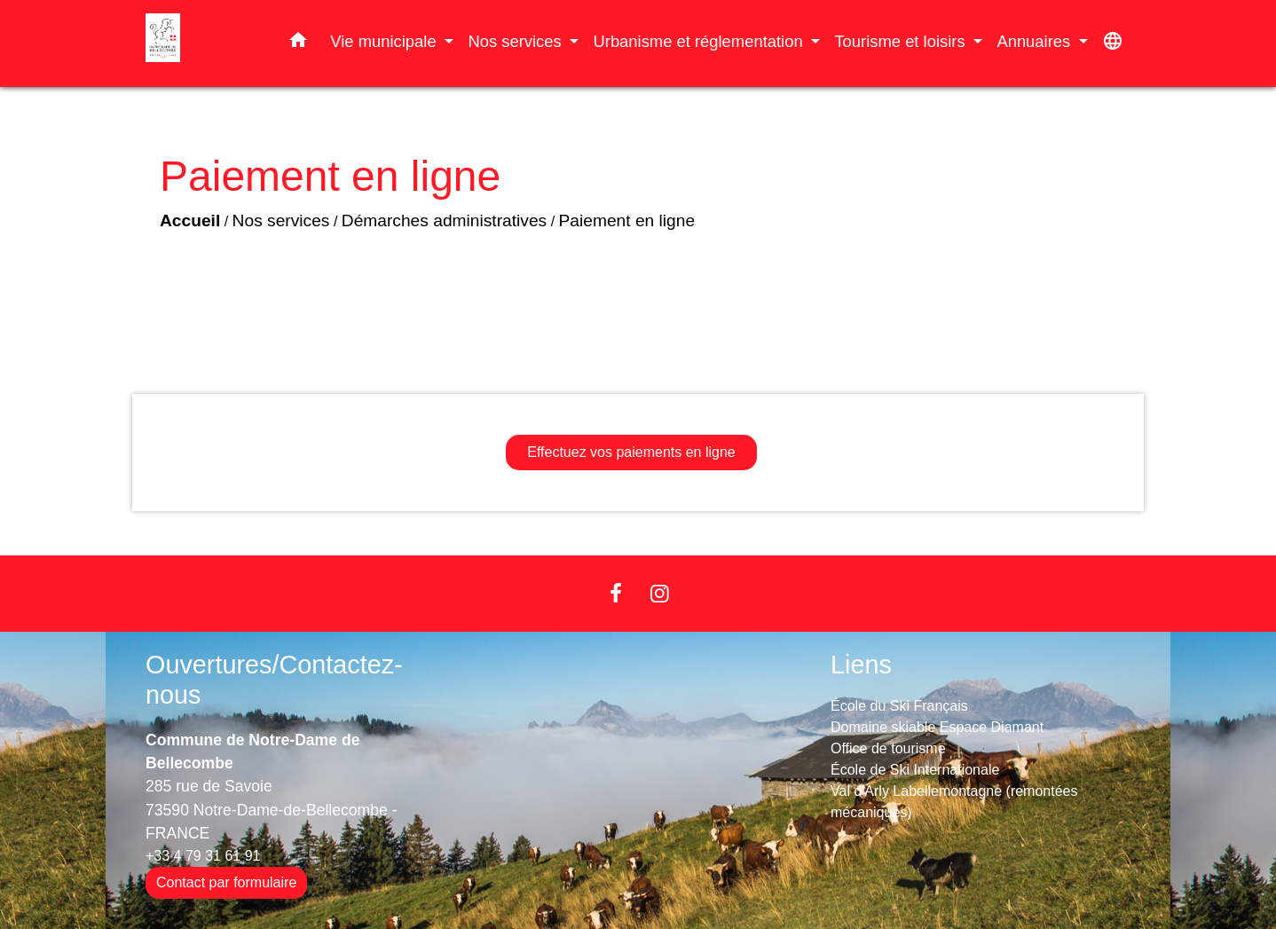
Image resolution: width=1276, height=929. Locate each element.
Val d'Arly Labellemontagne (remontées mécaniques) (954, 801)
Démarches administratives (444, 220)
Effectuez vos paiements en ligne (631, 452)
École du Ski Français (899, 705)
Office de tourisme (888, 748)
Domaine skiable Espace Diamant (937, 727)
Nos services (281, 220)
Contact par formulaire (226, 882)
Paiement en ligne (627, 220)
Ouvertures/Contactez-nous (274, 680)
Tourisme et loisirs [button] (901, 41)
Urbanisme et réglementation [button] (700, 41)
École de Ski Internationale (915, 769)
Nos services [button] (516, 41)
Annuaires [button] (1035, 41)
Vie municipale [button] (385, 41)
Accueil (190, 220)
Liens (861, 664)
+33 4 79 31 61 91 (203, 855)
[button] (298, 43)
